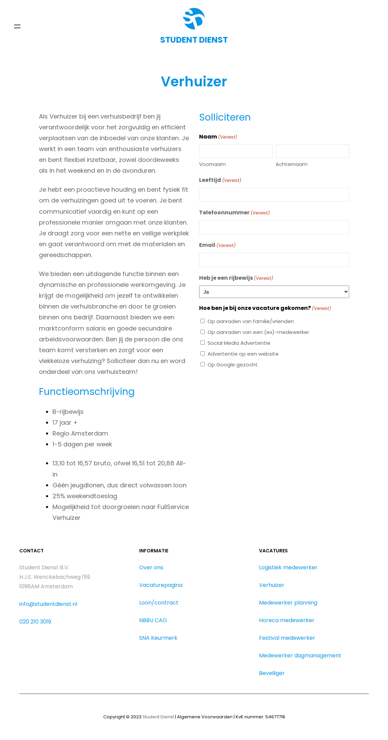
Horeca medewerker (287, 620)
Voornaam (212, 164)
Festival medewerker (287, 638)
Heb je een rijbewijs (236, 278)
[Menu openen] (17, 26)
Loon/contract (158, 603)
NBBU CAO (153, 620)
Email (217, 245)
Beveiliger (272, 673)
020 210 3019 (35, 622)
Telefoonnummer (234, 213)
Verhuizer (271, 585)
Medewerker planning (288, 603)
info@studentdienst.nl (48, 604)
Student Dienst (158, 717)
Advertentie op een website (243, 353)
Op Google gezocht (233, 364)
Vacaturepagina (160, 585)
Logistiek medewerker (288, 567)
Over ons (151, 567)
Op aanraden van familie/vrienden (251, 321)
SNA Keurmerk (158, 638)
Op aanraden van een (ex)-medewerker (258, 332)
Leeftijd (220, 180)
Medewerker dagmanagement (300, 655)
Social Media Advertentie (239, 342)
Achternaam (291, 164)
